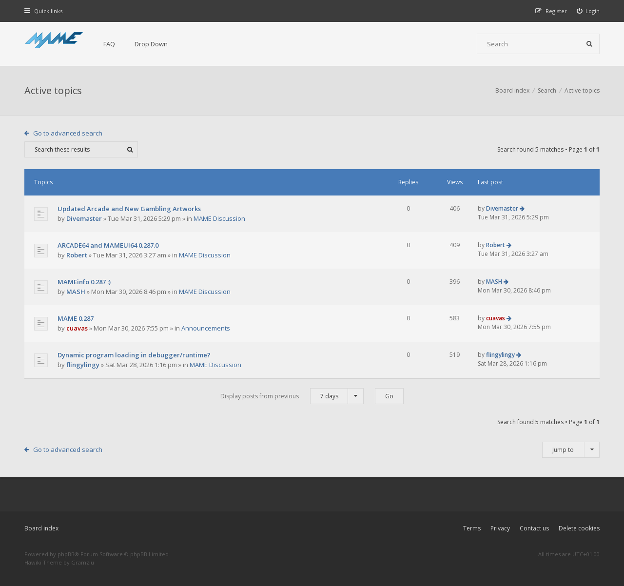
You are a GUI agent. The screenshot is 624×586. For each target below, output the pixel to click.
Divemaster (84, 218)
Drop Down (151, 43)
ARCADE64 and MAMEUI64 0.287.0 (108, 245)
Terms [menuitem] (472, 528)
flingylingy (82, 364)
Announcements (205, 328)
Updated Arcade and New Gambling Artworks (129, 208)
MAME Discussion (219, 218)
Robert (76, 255)
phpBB (66, 554)
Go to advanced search (67, 133)
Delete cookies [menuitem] (579, 528)
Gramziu (82, 562)
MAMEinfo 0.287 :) (84, 281)
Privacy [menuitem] (500, 528)
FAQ (109, 43)
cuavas (77, 328)
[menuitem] (588, 11)
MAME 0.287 (76, 318)
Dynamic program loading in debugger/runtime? (134, 355)
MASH (75, 291)
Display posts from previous (292, 396)
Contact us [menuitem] (534, 528)
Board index (41, 528)
